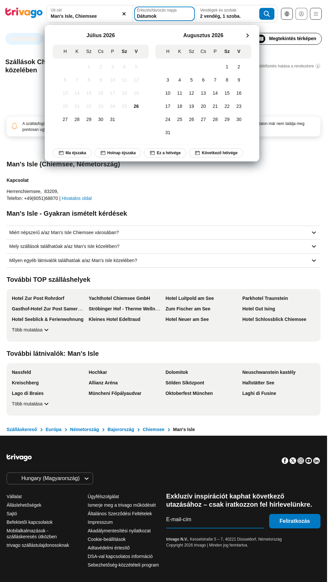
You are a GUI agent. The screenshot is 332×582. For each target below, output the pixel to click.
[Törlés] (124, 14)
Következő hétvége (216, 153)
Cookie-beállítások (107, 539)
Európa (54, 429)
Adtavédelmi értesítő (109, 547)
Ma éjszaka (72, 153)
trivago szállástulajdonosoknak (38, 545)
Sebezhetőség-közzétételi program (123, 565)
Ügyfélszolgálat (103, 496)
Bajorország (121, 429)
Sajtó (12, 513)
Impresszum (100, 522)
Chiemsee (154, 429)
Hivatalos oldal (77, 198)
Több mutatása (31, 330)
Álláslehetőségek (24, 505)
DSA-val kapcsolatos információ (120, 556)
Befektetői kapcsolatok (30, 522)
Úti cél (56, 10)
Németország (84, 429)
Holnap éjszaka (118, 153)
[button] (89, 14)
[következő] (247, 35)
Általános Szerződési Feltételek (120, 513)
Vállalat (14, 496)
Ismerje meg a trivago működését (122, 505)
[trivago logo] (24, 14)
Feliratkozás (295, 521)
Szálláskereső (22, 429)
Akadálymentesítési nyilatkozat (119, 530)
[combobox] (90, 13)
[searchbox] (90, 16)
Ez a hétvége (165, 153)
